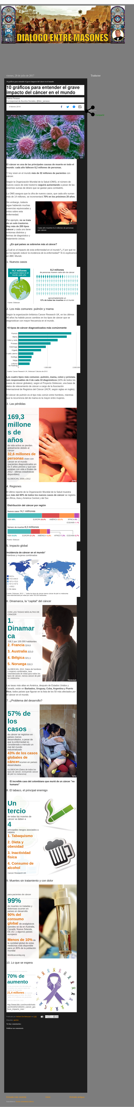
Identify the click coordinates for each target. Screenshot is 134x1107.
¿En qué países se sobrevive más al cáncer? (33, 244)
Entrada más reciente (16, 1097)
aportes (16, 1020)
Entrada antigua (77, 1097)
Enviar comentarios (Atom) (25, 1101)
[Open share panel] (89, 107)
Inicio (48, 1097)
